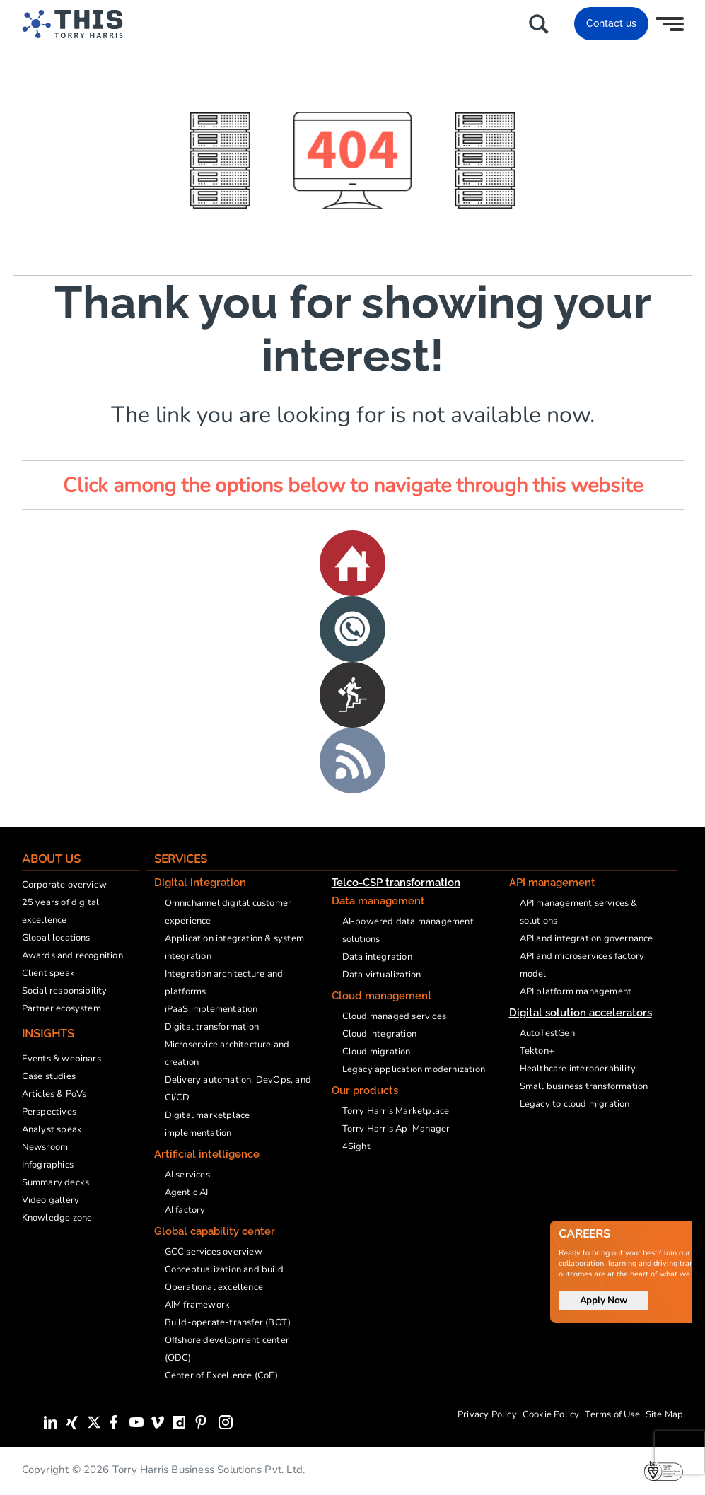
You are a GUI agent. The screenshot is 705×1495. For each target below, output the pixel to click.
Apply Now (603, 1300)
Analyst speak (52, 1129)
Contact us (611, 23)
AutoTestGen (547, 1033)
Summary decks (56, 1182)
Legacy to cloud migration (575, 1104)
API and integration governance (586, 938)
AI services (187, 1174)
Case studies (49, 1076)
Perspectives (49, 1111)
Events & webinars (61, 1058)
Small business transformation (584, 1086)
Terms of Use (612, 1414)
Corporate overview (64, 884)
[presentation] (679, 1452)
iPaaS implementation (211, 1009)
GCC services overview (213, 1251)
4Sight (356, 1146)
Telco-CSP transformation (396, 882)
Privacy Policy (487, 1414)
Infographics (48, 1164)
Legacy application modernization (413, 1069)
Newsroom (45, 1147)
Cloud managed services (394, 1016)
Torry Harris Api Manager (396, 1128)
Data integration (377, 956)
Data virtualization (381, 974)
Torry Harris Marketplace (396, 1111)
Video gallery (51, 1200)
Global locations (56, 937)
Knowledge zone (57, 1217)
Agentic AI (187, 1192)
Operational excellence (214, 1287)
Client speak (48, 973)
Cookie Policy (551, 1414)
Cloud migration (376, 1051)
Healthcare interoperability (578, 1068)
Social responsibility (64, 990)
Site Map (665, 1414)
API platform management (576, 991)
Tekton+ (537, 1051)
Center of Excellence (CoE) (221, 1375)
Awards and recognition (72, 955)
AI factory (185, 1210)
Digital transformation (212, 1026)
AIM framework (198, 1304)
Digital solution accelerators (580, 1012)
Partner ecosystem (61, 1008)
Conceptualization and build (224, 1269)
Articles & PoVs (54, 1094)
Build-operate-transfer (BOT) (228, 1322)
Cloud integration (379, 1034)
